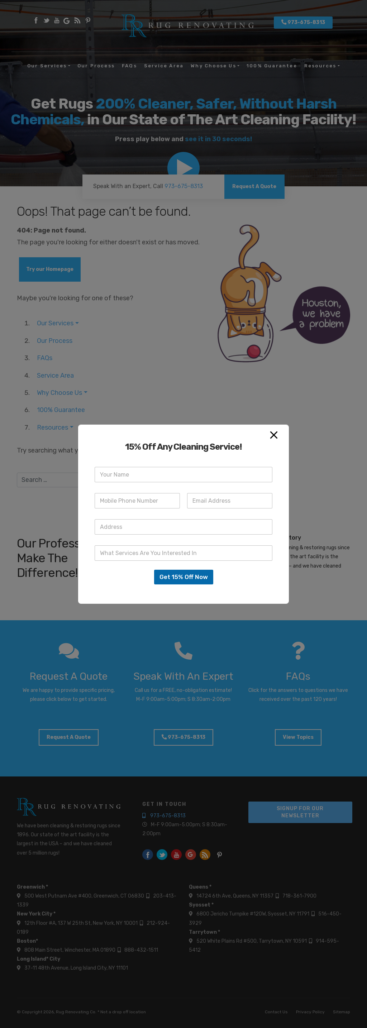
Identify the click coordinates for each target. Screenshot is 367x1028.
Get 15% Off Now (183, 576)
